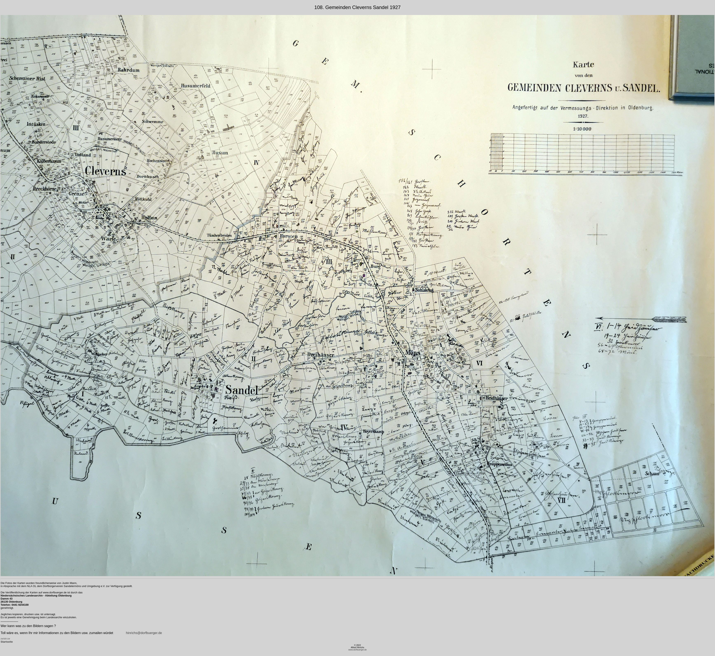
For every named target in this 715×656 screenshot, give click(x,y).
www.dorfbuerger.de (357, 650)
